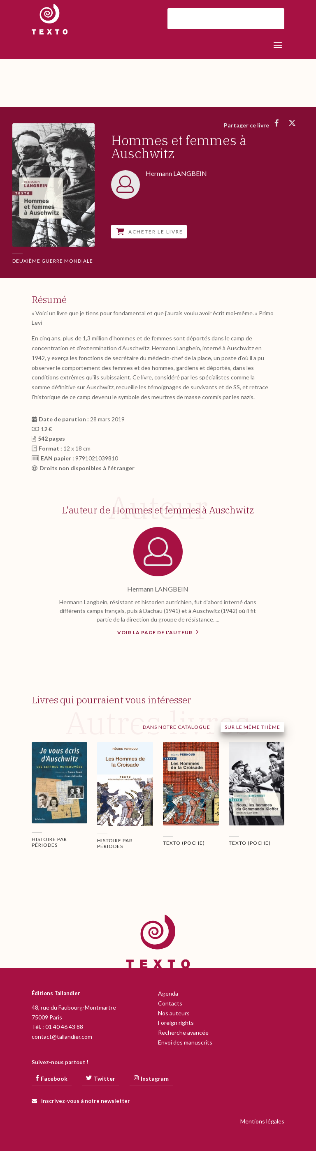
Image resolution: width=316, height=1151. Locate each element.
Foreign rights (176, 1022)
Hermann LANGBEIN (157, 589)
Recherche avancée (183, 1032)
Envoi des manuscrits (185, 1042)
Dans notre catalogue (176, 727)
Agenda (168, 993)
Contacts (170, 1003)
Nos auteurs (174, 1013)
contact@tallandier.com (62, 1036)
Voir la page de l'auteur (158, 632)
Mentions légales (262, 1121)
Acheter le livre (149, 231)
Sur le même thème (252, 727)
